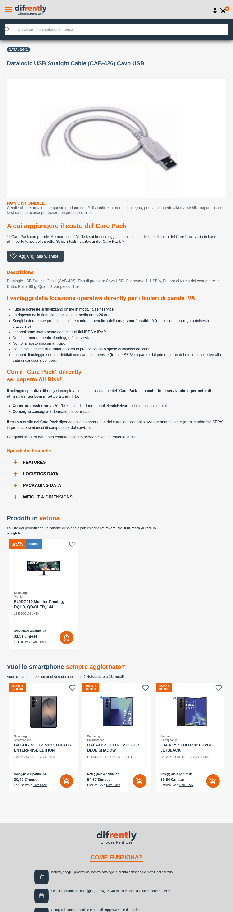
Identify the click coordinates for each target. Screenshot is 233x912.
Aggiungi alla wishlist (38, 256)
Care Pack (40, 641)
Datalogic (18, 50)
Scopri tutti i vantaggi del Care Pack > (90, 241)
